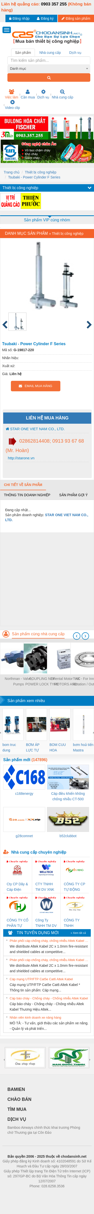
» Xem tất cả (78, 932)
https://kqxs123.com (70, 1194)
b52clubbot (68, 836)
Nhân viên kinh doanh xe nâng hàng (35, 1017)
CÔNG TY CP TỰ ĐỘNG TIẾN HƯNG (74, 887)
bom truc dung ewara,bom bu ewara (11, 748)
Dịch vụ (43, 94)
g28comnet (24, 836)
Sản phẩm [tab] (23, 53)
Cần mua (28, 94)
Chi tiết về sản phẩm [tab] (23, 485)
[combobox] (49, 68)
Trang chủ (12, 172)
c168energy (24, 794)
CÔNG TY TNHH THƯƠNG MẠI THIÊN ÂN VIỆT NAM (75, 923)
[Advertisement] (46, 579)
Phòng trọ (15, 1194)
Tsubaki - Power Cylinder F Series (34, 177)
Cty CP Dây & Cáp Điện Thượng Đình (17, 887)
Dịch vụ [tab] (75, 53)
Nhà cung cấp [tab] (50, 53)
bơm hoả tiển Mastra (83, 747)
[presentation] (76, 636)
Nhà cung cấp (62, 94)
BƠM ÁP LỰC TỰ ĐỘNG (32, 748)
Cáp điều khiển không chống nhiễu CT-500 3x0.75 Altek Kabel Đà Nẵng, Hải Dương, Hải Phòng (68, 797)
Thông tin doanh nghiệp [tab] (27, 495)
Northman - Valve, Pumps (18, 681)
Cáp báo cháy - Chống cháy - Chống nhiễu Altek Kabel (49, 998)
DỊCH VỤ (16, 1119)
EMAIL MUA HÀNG (35, 386)
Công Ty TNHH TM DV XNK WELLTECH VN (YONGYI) (46, 923)
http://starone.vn (21, 458)
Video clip (12, 105)
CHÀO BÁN (19, 1099)
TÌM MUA (16, 1109)
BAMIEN (16, 1089)
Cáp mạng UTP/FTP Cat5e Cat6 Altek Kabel (41, 979)
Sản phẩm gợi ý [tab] (73, 495)
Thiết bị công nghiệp (40, 172)
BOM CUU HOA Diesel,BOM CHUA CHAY (59, 748)
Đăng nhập (19, 18)
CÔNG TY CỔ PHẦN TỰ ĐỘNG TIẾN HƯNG (17, 923)
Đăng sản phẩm (76, 18)
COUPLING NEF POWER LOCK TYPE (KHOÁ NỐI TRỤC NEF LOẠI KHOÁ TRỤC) (42, 682)
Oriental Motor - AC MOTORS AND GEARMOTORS (65, 682)
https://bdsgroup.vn (40, 1194)
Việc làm (11, 94)
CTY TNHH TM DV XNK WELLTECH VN (44, 887)
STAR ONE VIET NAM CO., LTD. (35, 429)
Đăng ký (45, 18)
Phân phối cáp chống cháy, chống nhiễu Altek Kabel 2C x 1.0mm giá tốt (49, 941)
